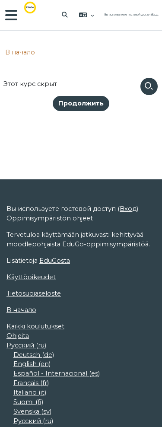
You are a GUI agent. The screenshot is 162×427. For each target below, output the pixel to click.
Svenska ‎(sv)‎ (32, 411)
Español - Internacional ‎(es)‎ (56, 373)
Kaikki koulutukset (35, 326)
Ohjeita (17, 336)
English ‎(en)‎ (32, 364)
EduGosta (54, 260)
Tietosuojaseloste (33, 293)
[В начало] (36, 15)
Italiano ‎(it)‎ (29, 392)
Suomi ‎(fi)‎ (28, 402)
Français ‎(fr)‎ (31, 383)
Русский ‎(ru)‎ (26, 345)
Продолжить (81, 103)
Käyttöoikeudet (31, 277)
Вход (155, 14)
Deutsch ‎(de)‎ (33, 355)
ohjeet (83, 218)
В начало (20, 52)
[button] (65, 15)
